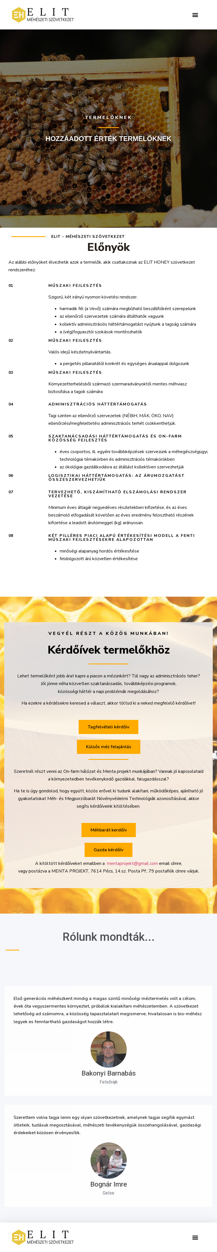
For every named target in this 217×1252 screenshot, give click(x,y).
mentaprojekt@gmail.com (132, 863)
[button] (195, 15)
